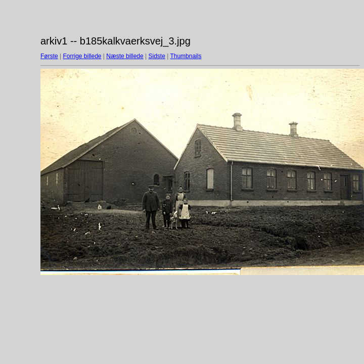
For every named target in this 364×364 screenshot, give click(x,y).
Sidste (156, 56)
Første (49, 56)
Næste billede (124, 56)
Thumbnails (185, 56)
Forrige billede (82, 56)
